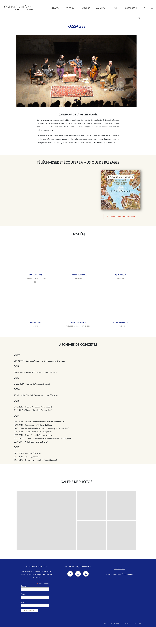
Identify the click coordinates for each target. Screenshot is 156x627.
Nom (23, 602)
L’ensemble (71, 8)
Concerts (100, 8)
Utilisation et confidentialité (133, 624)
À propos (55, 8)
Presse (114, 8)
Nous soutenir (131, 8)
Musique (86, 8)
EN (145, 8)
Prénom (24, 594)
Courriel (24, 586)
